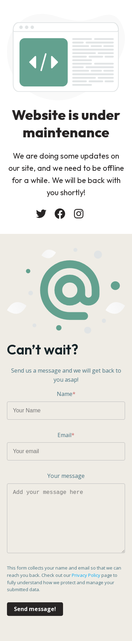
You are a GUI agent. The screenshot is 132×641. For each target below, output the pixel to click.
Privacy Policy (86, 575)
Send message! (35, 609)
